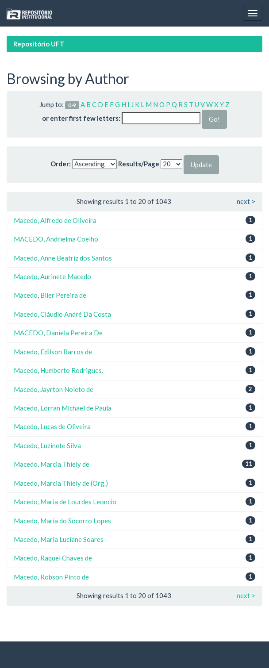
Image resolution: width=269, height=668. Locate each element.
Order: (60, 164)
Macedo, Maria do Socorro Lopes (62, 521)
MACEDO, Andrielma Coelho (56, 239)
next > (246, 201)
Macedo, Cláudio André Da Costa (62, 314)
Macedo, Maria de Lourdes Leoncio (65, 502)
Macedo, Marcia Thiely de (51, 464)
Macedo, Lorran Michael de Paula (62, 408)
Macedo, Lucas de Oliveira (52, 426)
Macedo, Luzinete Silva (47, 445)
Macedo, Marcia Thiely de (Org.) (61, 483)
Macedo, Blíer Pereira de (50, 295)
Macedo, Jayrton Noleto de (53, 389)
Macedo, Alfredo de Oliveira (55, 220)
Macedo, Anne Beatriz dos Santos (63, 258)
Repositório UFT (39, 44)
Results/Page (138, 164)
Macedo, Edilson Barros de (53, 352)
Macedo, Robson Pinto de (51, 577)
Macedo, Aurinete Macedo (52, 276)
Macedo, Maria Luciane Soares (59, 539)
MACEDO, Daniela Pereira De (58, 333)
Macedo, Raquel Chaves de (53, 558)
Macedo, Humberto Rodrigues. (58, 370)
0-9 (72, 105)
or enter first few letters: (81, 118)
